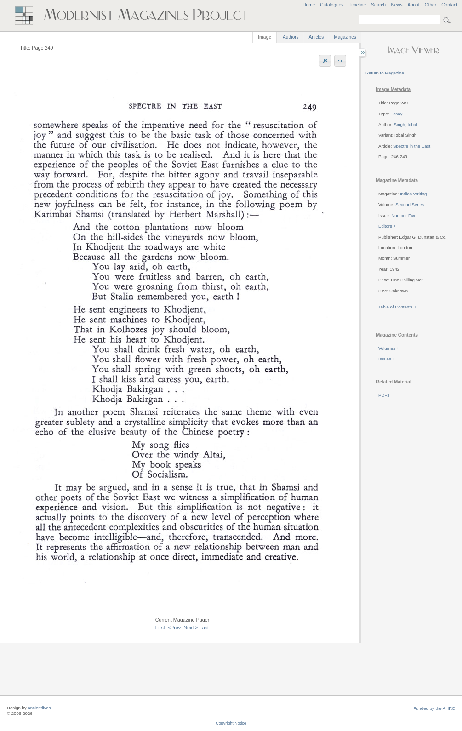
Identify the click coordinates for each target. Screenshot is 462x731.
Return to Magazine (384, 72)
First (160, 627)
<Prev (174, 627)
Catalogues (331, 4)
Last (204, 627)
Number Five (403, 215)
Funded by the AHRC (434, 708)
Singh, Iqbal (405, 124)
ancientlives (39, 707)
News (396, 4)
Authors (290, 37)
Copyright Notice (231, 723)
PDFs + (385, 395)
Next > (190, 627)
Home (308, 4)
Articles (316, 37)
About (413, 4)
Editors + (387, 225)
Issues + (386, 358)
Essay (396, 113)
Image (264, 37)
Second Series (409, 204)
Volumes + (388, 348)
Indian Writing (413, 193)
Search (378, 4)
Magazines (345, 37)
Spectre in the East (411, 145)
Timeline (357, 4)
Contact (449, 4)
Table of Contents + (397, 306)
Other (430, 4)
